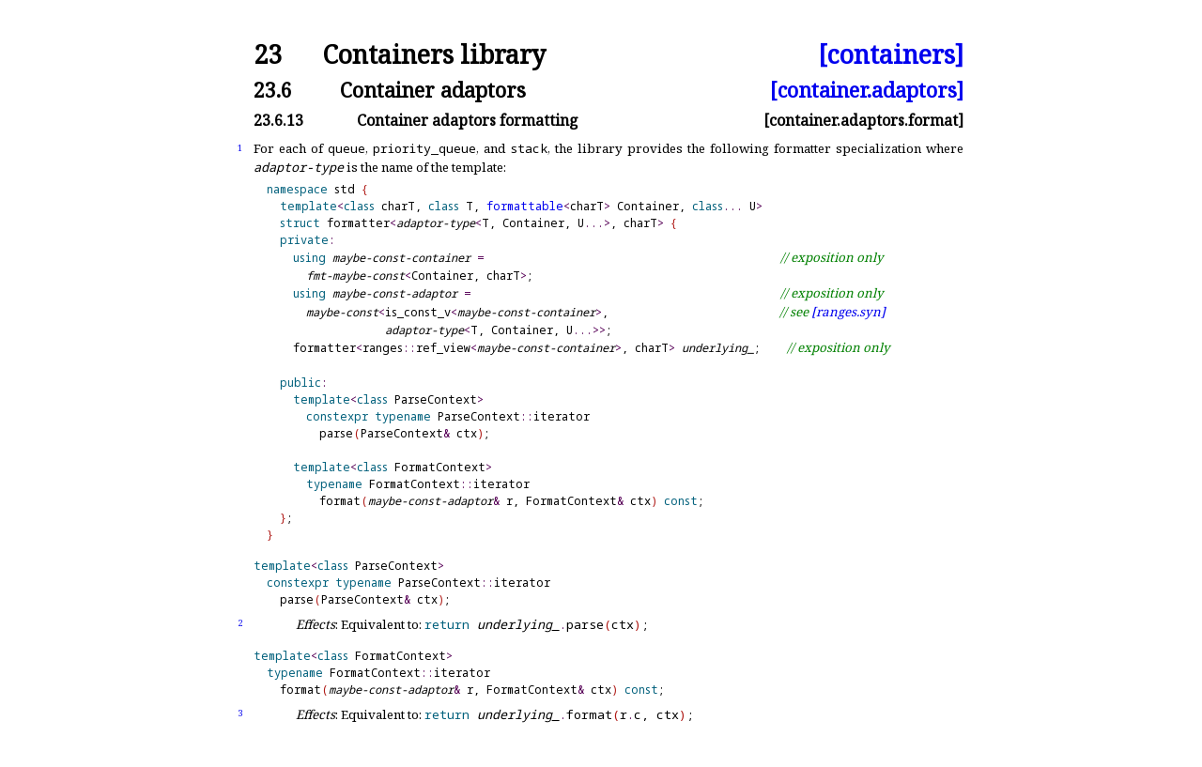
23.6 (273, 90)
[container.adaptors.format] (863, 120)
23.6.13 (278, 120)
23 (268, 55)
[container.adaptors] (866, 90)
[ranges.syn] (848, 311)
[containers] (890, 55)
